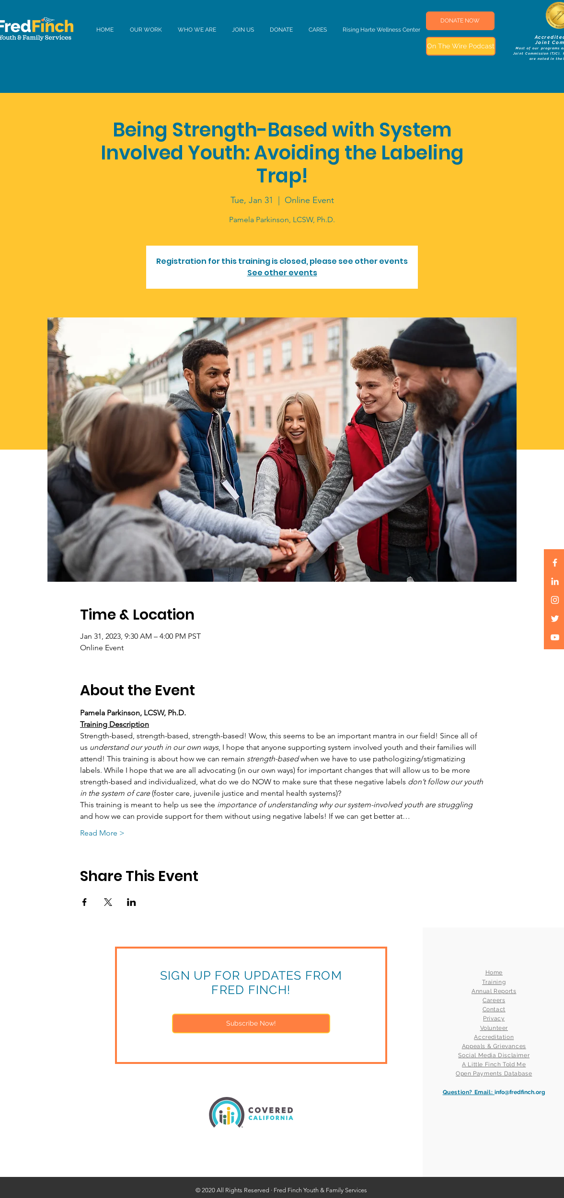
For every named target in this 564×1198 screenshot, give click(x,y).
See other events (282, 272)
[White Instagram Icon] (555, 600)
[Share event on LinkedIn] (131, 902)
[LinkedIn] (555, 581)
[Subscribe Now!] (251, 1023)
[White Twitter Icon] (555, 618)
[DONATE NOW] (460, 20)
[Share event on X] (108, 902)
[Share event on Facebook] (84, 902)
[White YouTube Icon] (555, 637)
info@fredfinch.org (520, 1092)
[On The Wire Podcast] (460, 46)
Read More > (102, 832)
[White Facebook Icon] (555, 562)
